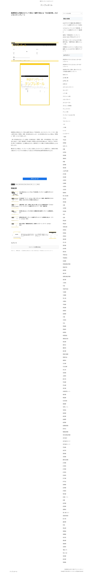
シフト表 (65, 93)
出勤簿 (64, 180)
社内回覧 (65, 400)
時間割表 (65, 335)
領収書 (64, 556)
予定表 (64, 139)
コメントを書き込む (35, 240)
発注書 (64, 388)
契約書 (64, 245)
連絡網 (64, 543)
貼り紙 (64, 518)
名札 (64, 214)
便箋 (64, 161)
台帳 (64, 205)
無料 (38, 184)
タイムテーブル (66, 102)
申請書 (64, 382)
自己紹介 (65, 438)
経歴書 (64, 422)
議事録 (64, 509)
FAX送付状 (21, 184)
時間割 (64, 332)
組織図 (64, 419)
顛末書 (64, 559)
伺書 (64, 149)
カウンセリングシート (68, 87)
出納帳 (64, 183)
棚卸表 (64, 348)
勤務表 (64, 192)
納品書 (64, 416)
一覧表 (64, 136)
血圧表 (64, 450)
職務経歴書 (65, 431)
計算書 (64, 469)
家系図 (64, 270)
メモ (64, 124)
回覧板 (64, 233)
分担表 (64, 189)
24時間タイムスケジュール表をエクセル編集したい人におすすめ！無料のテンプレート (72, 48)
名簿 (64, 217)
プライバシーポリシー (78, 569)
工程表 (64, 282)
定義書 (64, 261)
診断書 (64, 484)
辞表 (64, 525)
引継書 (64, 295)
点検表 (64, 375)
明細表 (64, 329)
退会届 (64, 528)
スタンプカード (66, 99)
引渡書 (64, 292)
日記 (64, 323)
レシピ (64, 130)
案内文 (64, 344)
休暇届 (64, 143)
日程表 (64, 320)
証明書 (64, 487)
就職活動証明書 (66, 276)
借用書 (64, 164)
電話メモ (65, 549)
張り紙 (64, 298)
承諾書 (64, 307)
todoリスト (65, 74)
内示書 (64, 174)
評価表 (64, 490)
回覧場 (64, 230)
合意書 (64, 208)
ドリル (64, 118)
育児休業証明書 (66, 435)
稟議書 (64, 403)
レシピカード (66, 133)
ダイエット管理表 (67, 105)
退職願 (64, 534)
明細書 (64, 326)
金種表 (64, 546)
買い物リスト (66, 512)
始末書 (64, 248)
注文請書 (65, 366)
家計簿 (64, 273)
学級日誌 (65, 254)
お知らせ (65, 84)
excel (17, 184)
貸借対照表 (65, 515)
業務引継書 (65, 354)
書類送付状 (65, 338)
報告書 (64, 239)
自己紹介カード (66, 441)
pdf (26, 184)
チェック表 (65, 111)
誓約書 (64, 494)
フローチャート (66, 121)
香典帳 (64, 562)
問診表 (64, 223)
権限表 (64, 360)
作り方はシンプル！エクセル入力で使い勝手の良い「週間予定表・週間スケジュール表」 (72, 42)
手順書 (64, 304)
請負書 (64, 506)
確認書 (64, 397)
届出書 (64, 279)
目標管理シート (66, 391)
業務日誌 (65, 357)
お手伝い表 (65, 80)
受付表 (64, 198)
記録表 (64, 475)
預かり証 (65, 553)
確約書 (64, 394)
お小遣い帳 (65, 77)
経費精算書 (65, 425)
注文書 (64, 363)
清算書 (64, 372)
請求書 (64, 503)
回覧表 (64, 236)
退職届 (64, 531)
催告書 (64, 167)
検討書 (64, 351)
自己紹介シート (66, 444)
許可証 (64, 481)
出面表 (64, 186)
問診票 (64, 220)
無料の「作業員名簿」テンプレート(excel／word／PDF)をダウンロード (71, 36)
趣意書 (64, 521)
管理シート (65, 407)
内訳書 (64, 177)
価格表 (64, 158)
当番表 (64, 301)
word (29, 184)
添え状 (64, 369)
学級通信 (65, 257)
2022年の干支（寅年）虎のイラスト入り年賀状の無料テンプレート (72, 70)
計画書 (64, 462)
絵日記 (64, 428)
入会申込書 (65, 171)
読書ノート (65, 497)
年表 (64, 285)
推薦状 (64, 310)
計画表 (64, 466)
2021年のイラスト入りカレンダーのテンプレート (72, 60)
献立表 (64, 379)
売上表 (64, 242)
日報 (64, 316)
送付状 (12, 184)
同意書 (64, 211)
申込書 (64, 385)
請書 (64, 500)
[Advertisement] (34, 29)
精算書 (64, 413)
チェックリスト (66, 108)
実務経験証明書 (66, 264)
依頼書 (64, 155)
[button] (81, 13)
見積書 (64, 456)
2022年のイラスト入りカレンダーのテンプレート (72, 65)
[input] (73, 13)
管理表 (64, 410)
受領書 (64, 202)
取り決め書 (65, 195)
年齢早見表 (65, 289)
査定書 (64, 341)
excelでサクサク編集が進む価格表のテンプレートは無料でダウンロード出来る (72, 24)
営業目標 (65, 226)
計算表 (64, 472)
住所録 (64, 152)
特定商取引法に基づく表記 (68, 569)
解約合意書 (65, 459)
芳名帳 (64, 447)
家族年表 (65, 267)
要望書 (64, 453)
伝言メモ (65, 146)
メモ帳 (64, 127)
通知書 (64, 540)
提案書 (64, 313)
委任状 (64, 251)
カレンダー (65, 90)
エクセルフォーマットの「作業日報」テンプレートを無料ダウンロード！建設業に (72, 30)
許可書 (64, 478)
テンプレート (33, 184)
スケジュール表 (66, 96)
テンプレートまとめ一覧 (69, 115)
